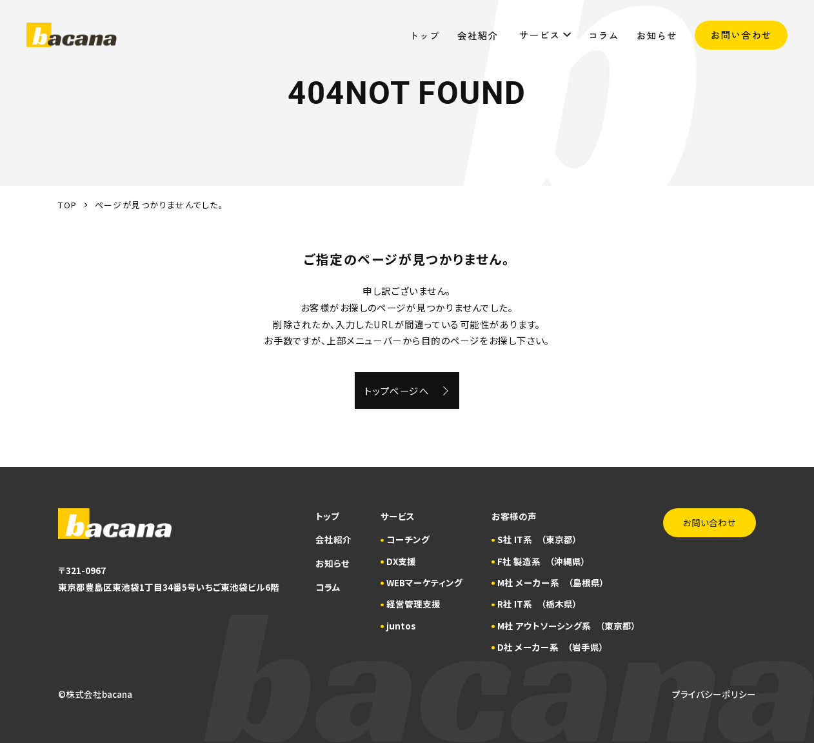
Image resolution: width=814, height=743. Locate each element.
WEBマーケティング (424, 582)
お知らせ (657, 34)
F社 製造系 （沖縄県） (541, 561)
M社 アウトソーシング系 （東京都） (566, 625)
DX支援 (401, 561)
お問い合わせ (741, 34)
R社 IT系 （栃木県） (537, 603)
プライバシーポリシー (714, 694)
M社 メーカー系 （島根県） (550, 582)
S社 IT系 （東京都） (537, 539)
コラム (603, 34)
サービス (545, 34)
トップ (424, 34)
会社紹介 (479, 34)
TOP (67, 205)
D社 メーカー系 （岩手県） (550, 646)
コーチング (408, 539)
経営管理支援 (413, 603)
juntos (401, 625)
